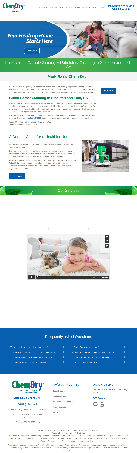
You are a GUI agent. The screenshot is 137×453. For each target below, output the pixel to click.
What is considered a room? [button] (84, 362)
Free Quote (32, 51)
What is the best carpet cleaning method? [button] (29, 347)
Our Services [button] (41, 7)
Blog (94, 7)
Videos (101, 7)
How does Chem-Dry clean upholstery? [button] (28, 362)
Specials (69, 7)
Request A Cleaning (82, 7)
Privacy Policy (68, 433)
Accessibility (56, 433)
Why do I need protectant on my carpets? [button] (90, 357)
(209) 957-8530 (121, 9)
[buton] (48, 228)
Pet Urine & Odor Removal (63, 402)
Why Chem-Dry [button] (56, 7)
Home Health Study (60, 407)
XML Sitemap (80, 433)
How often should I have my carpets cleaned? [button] (31, 357)
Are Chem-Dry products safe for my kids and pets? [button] (94, 352)
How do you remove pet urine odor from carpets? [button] (32, 352)
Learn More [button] (108, 91)
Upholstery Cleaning (60, 396)
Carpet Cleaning (59, 391)
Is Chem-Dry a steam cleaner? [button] (85, 347)
